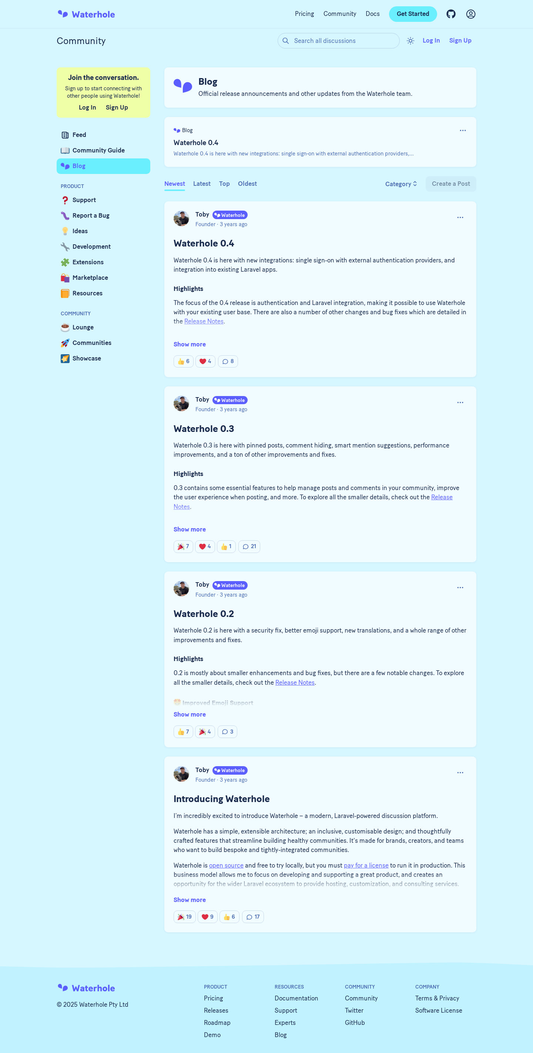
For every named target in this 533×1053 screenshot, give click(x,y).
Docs (373, 13)
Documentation (296, 998)
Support (286, 1010)
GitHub (355, 1022)
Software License (438, 1010)
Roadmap (217, 1022)
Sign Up (460, 40)
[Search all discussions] (339, 40)
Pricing (304, 13)
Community (340, 13)
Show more (190, 344)
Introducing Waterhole (222, 798)
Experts (285, 1022)
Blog (281, 1035)
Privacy (449, 998)
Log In (431, 40)
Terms (423, 998)
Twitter (354, 1010)
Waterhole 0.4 (196, 142)
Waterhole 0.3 (204, 428)
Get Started (413, 13)
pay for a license (366, 865)
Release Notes (295, 682)
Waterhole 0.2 (204, 613)
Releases (216, 1010)
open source (226, 865)
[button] (463, 130)
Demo (212, 1035)
